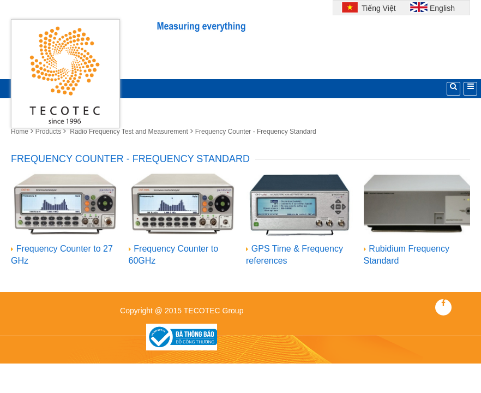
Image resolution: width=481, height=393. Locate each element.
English (442, 8)
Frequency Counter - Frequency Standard (255, 131)
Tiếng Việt (377, 8)
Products (48, 131)
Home (19, 131)
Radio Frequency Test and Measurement (128, 131)
